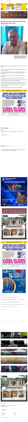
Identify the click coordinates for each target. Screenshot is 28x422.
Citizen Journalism (4, 413)
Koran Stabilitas (8, 1)
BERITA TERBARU (3, 309)
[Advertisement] (6, 59)
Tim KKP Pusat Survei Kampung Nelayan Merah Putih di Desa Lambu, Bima (13, 371)
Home (2, 412)
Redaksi (15, 412)
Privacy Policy (15, 413)
